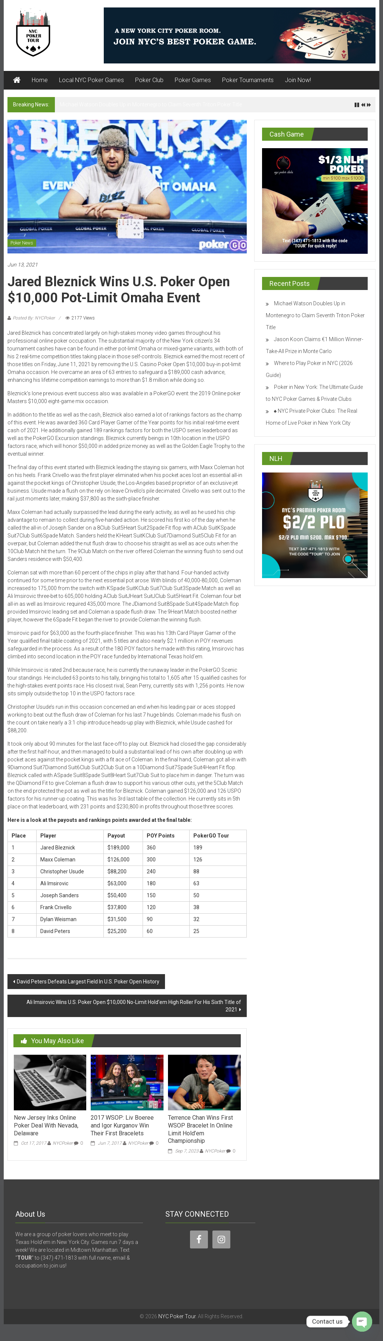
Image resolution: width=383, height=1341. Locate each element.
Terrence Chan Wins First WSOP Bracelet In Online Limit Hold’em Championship (200, 1129)
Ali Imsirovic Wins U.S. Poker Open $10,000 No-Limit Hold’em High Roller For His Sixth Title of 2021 (134, 1006)
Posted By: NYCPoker (34, 318)
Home (40, 80)
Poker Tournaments (248, 80)
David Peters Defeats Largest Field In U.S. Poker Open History (88, 982)
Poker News (21, 243)
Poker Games (193, 80)
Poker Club (149, 80)
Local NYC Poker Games (91, 80)
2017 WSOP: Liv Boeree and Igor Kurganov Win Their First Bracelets (122, 1125)
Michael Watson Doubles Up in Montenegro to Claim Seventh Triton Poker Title (151, 104)
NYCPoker (63, 1143)
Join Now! (298, 80)
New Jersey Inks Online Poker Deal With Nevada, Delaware (46, 1125)
